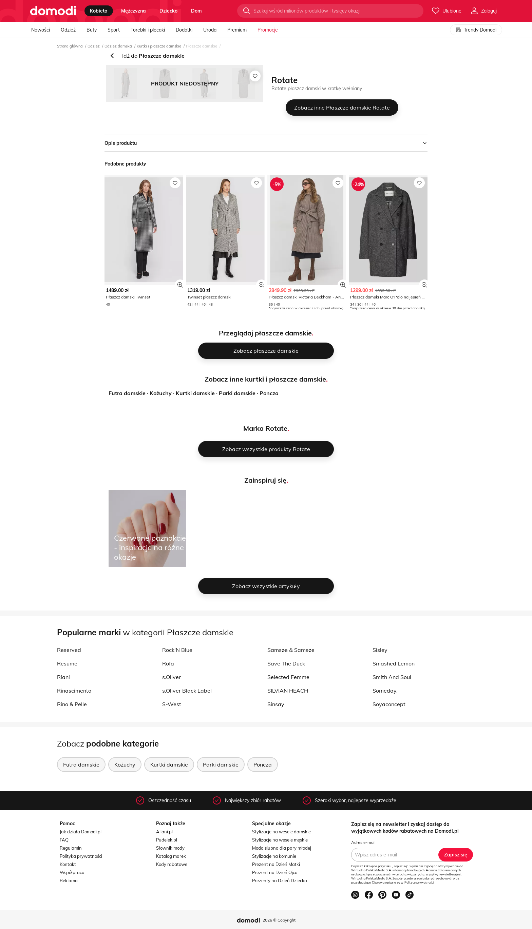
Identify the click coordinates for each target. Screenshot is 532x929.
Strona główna (70, 46)
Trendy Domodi (476, 30)
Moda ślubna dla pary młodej (281, 848)
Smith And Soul (392, 677)
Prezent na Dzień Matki (276, 864)
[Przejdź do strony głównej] (53, 11)
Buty (92, 30)
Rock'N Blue (177, 649)
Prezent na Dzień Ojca (275, 872)
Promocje (268, 30)
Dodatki (184, 30)
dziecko (168, 11)
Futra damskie (127, 393)
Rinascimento (74, 690)
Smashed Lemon (394, 663)
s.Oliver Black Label (187, 690)
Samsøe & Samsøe (291, 649)
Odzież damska (118, 46)
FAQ (64, 840)
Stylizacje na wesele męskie (280, 840)
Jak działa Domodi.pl (80, 831)
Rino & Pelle (72, 704)
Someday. (385, 690)
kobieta (99, 11)
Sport (114, 30)
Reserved (69, 649)
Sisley (380, 649)
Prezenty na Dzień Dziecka (279, 880)
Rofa (168, 663)
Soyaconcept (389, 704)
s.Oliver (171, 677)
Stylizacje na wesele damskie (281, 831)
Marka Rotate (265, 428)
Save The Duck (286, 663)
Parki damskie (237, 393)
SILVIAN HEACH (287, 690)
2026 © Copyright (279, 920)
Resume (67, 663)
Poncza (269, 393)
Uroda (209, 30)
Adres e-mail (363, 842)
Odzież (68, 30)
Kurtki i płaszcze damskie (159, 46)
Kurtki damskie (195, 393)
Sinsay (275, 704)
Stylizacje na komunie (274, 856)
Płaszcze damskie (201, 46)
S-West (171, 704)
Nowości (40, 30)
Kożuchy (161, 393)
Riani (63, 677)
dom (196, 11)
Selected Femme (288, 677)
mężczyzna (133, 11)
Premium (237, 30)
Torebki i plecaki (148, 30)
